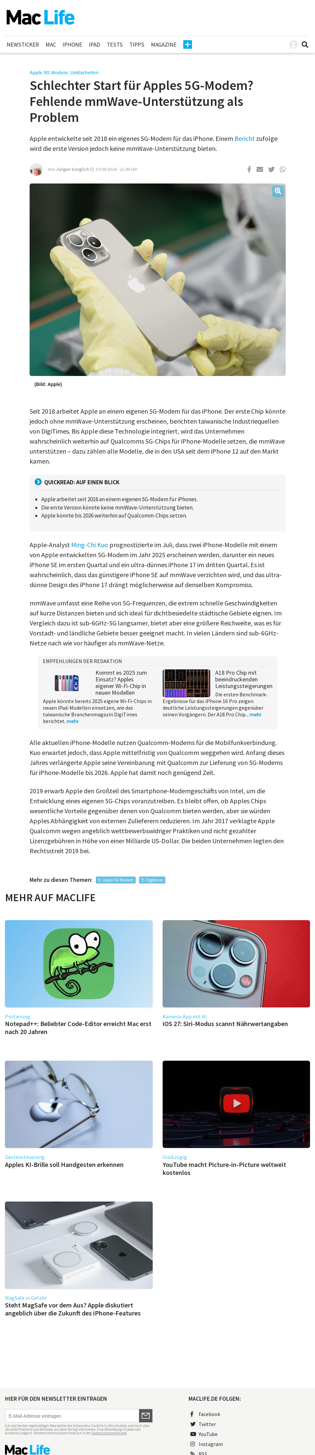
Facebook (205, 1414)
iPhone (72, 44)
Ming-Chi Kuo (89, 545)
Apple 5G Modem (118, 880)
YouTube (204, 1434)
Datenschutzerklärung (108, 1433)
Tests (115, 44)
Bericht (245, 138)
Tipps (136, 44)
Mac (51, 44)
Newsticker (23, 44)
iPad (94, 44)
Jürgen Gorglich (72, 169)
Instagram (206, 1444)
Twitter (203, 1424)
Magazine (164, 44)
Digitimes (154, 880)
